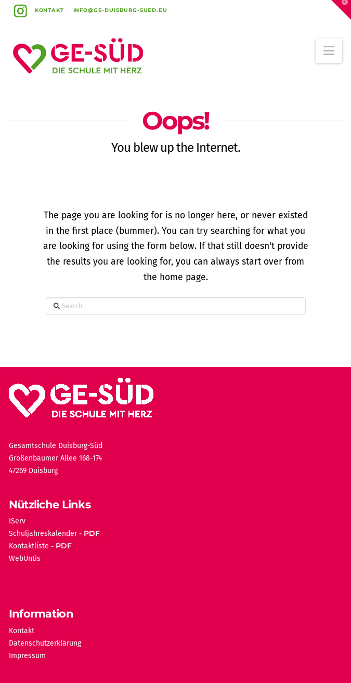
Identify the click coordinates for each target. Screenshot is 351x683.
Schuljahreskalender (43, 533)
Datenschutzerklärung (45, 643)
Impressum (27, 655)
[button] (329, 50)
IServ (17, 521)
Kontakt (49, 10)
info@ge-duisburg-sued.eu (120, 10)
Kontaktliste (29, 546)
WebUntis (25, 558)
